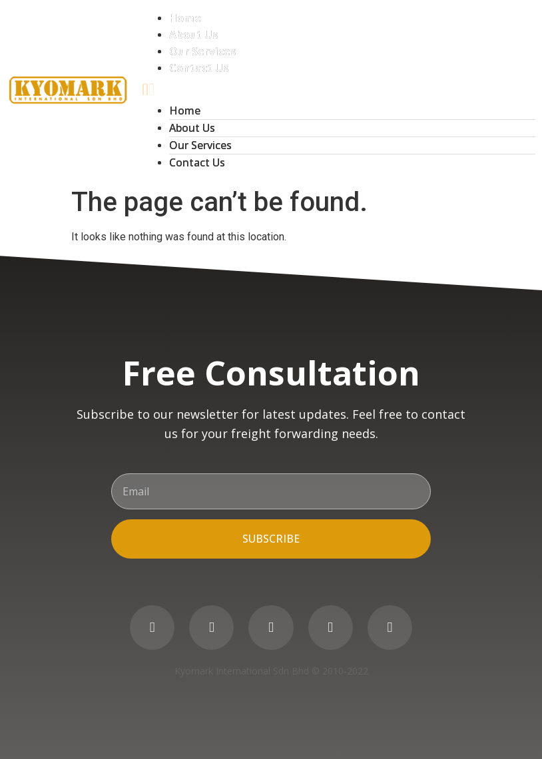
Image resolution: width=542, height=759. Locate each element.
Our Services (202, 51)
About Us (193, 34)
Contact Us (198, 68)
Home (185, 18)
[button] (339, 90)
